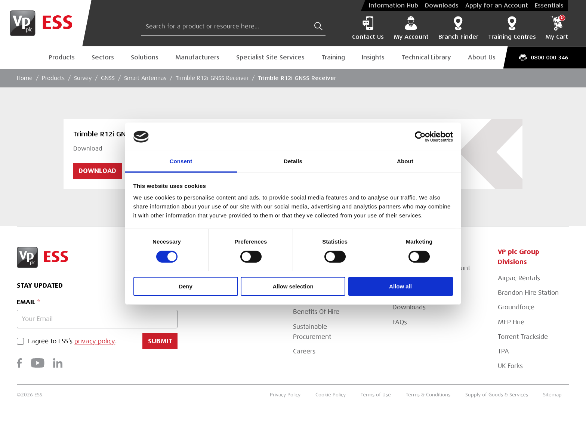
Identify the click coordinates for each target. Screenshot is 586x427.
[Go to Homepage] (46, 23)
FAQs (399, 322)
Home (25, 78)
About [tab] (405, 161)
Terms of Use (376, 394)
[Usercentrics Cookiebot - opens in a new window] (420, 136)
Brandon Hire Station (528, 292)
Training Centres (512, 28)
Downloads (442, 5)
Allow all (400, 286)
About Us (482, 57)
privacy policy (94, 341)
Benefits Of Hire (316, 311)
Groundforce (516, 307)
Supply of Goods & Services (496, 394)
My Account (411, 28)
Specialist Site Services (270, 57)
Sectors (103, 57)
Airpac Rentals (519, 278)
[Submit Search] (318, 26)
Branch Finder (458, 28)
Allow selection (292, 286)
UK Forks (510, 365)
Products (62, 57)
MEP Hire (511, 322)
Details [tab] (293, 161)
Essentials (549, 5)
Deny (185, 286)
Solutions (144, 57)
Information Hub (393, 5)
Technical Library (426, 57)
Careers (304, 351)
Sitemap (552, 394)
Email (26, 302)
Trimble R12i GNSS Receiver (212, 78)
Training (333, 57)
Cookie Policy (330, 394)
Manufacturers (197, 57)
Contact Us (368, 28)
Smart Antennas (145, 78)
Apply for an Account (496, 5)
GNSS (108, 78)
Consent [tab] (181, 161)
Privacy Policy (285, 394)
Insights (373, 57)
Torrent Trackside (523, 336)
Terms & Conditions (428, 394)
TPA (503, 351)
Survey (83, 78)
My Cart (556, 28)
